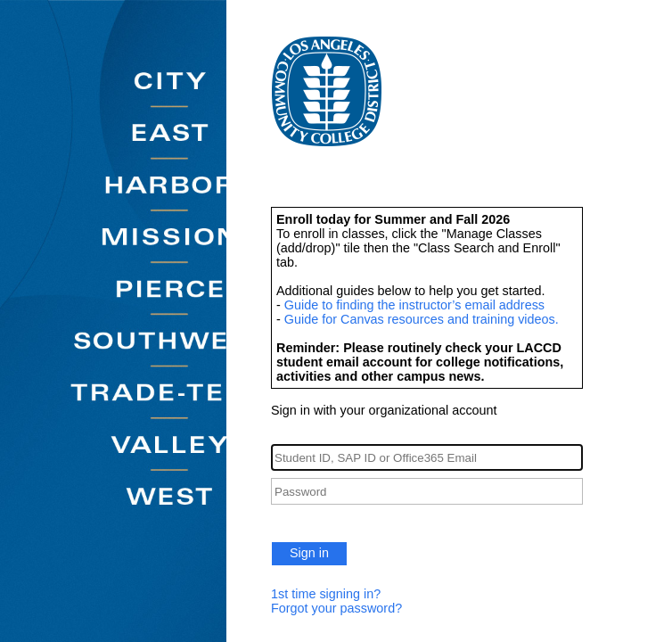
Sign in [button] (309, 553)
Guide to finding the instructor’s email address (414, 305)
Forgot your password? (336, 608)
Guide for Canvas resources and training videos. (421, 319)
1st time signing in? (326, 594)
